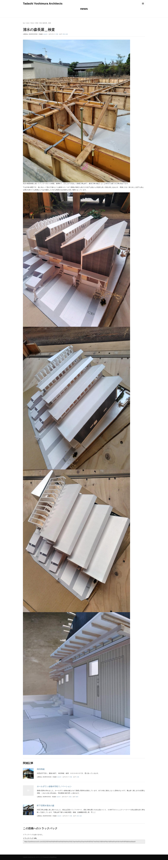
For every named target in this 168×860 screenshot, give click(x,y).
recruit (50, 852)
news (27, 23)
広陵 (77, 777)
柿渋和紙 (41, 769)
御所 (77, 796)
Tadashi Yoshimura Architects (42, 3)
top (24, 23)
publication (44, 852)
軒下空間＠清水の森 (45, 806)
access (34, 852)
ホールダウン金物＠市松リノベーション (54, 786)
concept (47, 852)
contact (30, 852)
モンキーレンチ (38, 857)
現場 (36, 23)
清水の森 (65, 34)
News (32, 23)
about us (27, 852)
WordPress (53, 857)
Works (40, 852)
